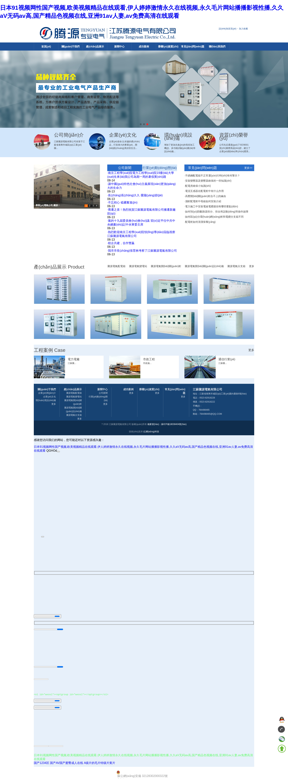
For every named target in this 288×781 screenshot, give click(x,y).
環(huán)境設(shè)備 (46, 400)
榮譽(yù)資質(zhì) (168, 46)
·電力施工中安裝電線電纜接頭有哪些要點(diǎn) (211, 206)
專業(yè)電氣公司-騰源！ (48, 205)
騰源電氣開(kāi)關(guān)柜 (166, 266)
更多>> (248, 167)
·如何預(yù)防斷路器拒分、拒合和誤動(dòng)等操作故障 (216, 211)
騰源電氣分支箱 (236, 266)
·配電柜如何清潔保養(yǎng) (200, 221)
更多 (251, 266)
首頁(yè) (46, 46)
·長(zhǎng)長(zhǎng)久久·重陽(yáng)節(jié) (135, 195)
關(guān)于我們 (71, 46)
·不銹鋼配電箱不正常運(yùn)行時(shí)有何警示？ (212, 175)
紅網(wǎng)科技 (151, 431)
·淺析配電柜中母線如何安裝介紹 (202, 201)
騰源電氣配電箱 (116, 266)
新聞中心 (119, 46)
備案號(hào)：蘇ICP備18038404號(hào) (166, 424)
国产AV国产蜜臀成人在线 (66, 763)
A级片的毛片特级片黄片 (99, 763)
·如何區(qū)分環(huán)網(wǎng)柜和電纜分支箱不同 (214, 216)
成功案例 (144, 46)
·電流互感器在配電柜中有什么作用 (204, 191)
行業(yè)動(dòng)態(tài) (160, 168)
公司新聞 (124, 168)
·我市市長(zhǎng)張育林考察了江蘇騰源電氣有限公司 (142, 250)
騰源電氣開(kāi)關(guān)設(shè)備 (204, 266)
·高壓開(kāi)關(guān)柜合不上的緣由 (205, 196)
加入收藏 (243, 28)
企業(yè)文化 (49, 396)
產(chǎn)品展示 (95, 46)
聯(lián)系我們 (217, 46)
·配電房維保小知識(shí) (197, 185)
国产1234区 (41, 763)
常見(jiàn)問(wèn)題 (192, 46)
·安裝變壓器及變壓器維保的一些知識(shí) (207, 180)
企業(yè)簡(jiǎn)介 (47, 393)
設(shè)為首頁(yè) (227, 28)
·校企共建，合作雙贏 (120, 243)
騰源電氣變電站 (138, 266)
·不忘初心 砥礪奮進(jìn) (122, 202)
